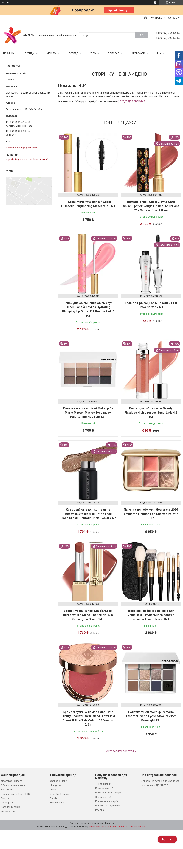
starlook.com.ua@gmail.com (21, 147)
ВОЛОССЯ (113, 53)
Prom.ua (109, 823)
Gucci (53, 789)
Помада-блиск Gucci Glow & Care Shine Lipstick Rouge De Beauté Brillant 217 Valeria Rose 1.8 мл (151, 206)
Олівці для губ (103, 797)
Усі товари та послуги (120, 751)
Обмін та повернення (13, 785)
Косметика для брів (106, 801)
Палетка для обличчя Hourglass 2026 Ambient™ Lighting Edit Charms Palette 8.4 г (151, 514)
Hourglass (55, 785)
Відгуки (5, 798)
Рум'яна (99, 809)
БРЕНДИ (29, 53)
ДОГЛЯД (73, 53)
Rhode (53, 798)
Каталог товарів (10, 806)
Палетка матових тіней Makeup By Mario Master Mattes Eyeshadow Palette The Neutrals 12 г (88, 413)
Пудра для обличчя (132, 101)
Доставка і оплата (11, 781)
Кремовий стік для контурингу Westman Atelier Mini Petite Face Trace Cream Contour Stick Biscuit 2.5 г (88, 514)
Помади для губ (104, 788)
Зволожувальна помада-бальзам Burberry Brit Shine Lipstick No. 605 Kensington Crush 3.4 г (88, 615)
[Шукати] (141, 35)
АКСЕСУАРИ (138, 53)
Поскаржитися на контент (102, 826)
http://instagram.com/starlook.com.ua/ (27, 159)
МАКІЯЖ (51, 53)
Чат (167, 839)
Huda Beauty (57, 802)
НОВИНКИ (9, 53)
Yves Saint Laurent (60, 794)
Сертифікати (8, 802)
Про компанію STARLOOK (15, 794)
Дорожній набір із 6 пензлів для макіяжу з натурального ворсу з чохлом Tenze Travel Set (150, 615)
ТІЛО (93, 53)
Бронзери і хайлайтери (108, 792)
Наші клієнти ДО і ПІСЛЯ (154, 785)
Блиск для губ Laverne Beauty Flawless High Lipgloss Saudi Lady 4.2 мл (151, 413)
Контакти (6, 789)
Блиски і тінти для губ (107, 805)
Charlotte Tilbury (58, 781)
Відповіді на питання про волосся (160, 781)
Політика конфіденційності (132, 826)
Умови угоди (8, 811)
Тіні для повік (103, 784)
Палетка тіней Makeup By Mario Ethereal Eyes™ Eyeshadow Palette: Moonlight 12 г (151, 716)
